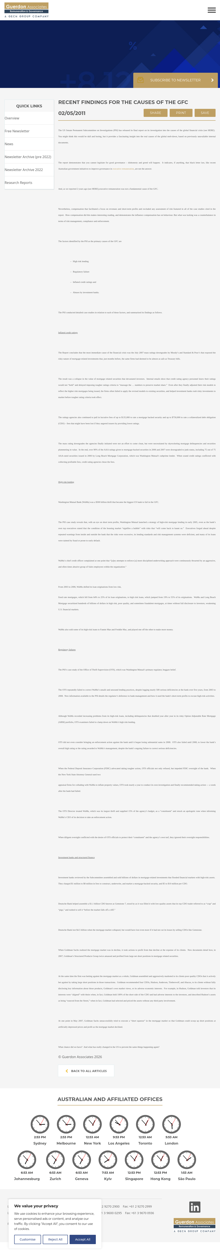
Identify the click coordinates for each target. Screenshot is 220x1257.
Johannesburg (27, 1173)
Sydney (39, 1140)
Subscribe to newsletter (176, 82)
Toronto (145, 1140)
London (171, 1140)
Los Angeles (118, 1140)
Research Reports (18, 182)
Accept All (82, 1239)
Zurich (55, 1173)
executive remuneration (123, 169)
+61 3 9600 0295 (110, 1207)
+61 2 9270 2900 (107, 1200)
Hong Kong (160, 1173)
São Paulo (186, 1173)
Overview (12, 118)
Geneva (81, 1173)
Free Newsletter (17, 131)
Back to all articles (86, 1071)
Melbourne (66, 1140)
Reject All (55, 1239)
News (9, 144)
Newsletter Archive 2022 (24, 169)
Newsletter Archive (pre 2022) (28, 157)
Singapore (134, 1173)
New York (92, 1140)
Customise (28, 1239)
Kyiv (108, 1173)
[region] (55, 1224)
